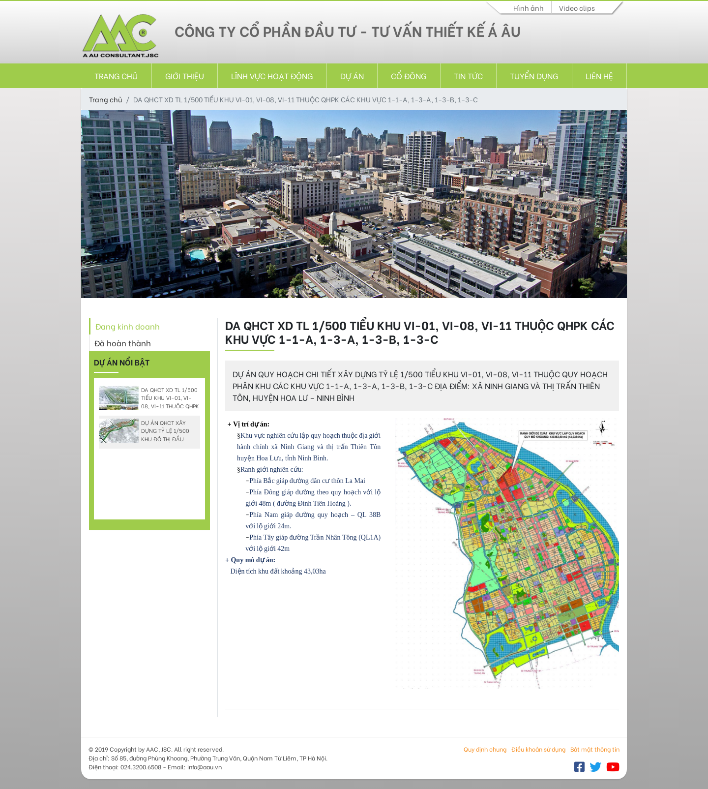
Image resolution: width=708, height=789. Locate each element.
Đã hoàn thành (122, 342)
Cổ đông (408, 75)
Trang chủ (116, 75)
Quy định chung (485, 749)
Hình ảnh (528, 7)
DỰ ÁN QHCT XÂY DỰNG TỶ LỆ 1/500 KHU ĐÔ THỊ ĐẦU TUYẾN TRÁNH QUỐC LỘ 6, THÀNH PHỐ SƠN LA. (148, 439)
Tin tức (468, 75)
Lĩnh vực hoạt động (272, 75)
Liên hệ (599, 75)
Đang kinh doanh (127, 326)
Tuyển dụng (534, 75)
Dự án (352, 75)
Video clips (577, 7)
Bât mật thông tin (595, 749)
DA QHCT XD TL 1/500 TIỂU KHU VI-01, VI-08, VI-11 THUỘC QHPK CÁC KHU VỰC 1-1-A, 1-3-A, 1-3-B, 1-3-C (149, 406)
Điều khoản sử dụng (538, 749)
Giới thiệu (184, 75)
